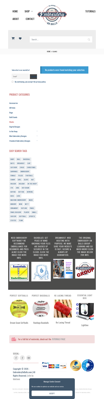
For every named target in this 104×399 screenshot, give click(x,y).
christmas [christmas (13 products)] (31, 165)
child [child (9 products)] (22, 165)
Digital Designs (14, 125)
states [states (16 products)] (13, 218)
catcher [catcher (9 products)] (14, 165)
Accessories (13, 102)
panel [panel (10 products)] (32, 206)
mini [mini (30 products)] (20, 202)
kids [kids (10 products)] (12, 193)
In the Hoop (12, 129)
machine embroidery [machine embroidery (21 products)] (18, 198)
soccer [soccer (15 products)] (13, 214)
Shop (29, 11)
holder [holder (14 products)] (13, 181)
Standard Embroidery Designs (18, 138)
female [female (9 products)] (13, 173)
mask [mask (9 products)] (31, 198)
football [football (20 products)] (29, 173)
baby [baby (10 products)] (12, 157)
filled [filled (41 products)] (20, 173)
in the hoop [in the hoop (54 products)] (32, 181)
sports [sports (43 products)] (32, 214)
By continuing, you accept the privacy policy (28, 81)
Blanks (11, 120)
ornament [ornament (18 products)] (14, 206)
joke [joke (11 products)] (17, 185)
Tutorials (90, 11)
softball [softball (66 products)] (22, 214)
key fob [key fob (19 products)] (21, 189)
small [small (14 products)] (34, 210)
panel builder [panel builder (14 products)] (16, 210)
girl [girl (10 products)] (19, 177)
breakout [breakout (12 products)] (21, 161)
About (15, 19)
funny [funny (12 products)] (13, 177)
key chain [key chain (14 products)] (25, 185)
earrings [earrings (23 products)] (14, 169)
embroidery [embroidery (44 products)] (25, 169)
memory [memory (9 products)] (13, 202)
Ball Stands (13, 116)
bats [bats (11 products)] (12, 161)
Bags (11, 111)
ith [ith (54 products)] (12, 185)
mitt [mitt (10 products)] (27, 202)
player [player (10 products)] (26, 210)
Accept (52, 393)
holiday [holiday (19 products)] (22, 181)
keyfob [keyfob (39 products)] (13, 189)
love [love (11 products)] (18, 193)
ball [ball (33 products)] (18, 157)
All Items (12, 107)
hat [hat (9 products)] (32, 177)
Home (15, 11)
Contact (30, 19)
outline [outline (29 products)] (24, 206)
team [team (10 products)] (21, 218)
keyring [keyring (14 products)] (30, 189)
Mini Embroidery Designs (17, 134)
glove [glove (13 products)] (26, 177)
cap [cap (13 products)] (29, 161)
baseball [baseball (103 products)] (26, 157)
